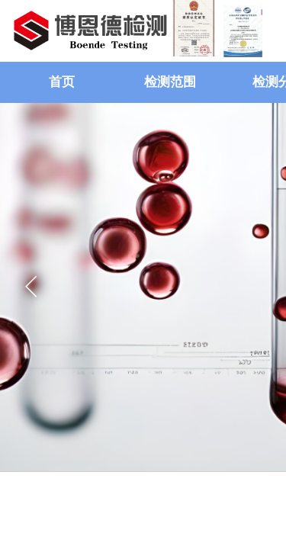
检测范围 (170, 82)
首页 (62, 82)
